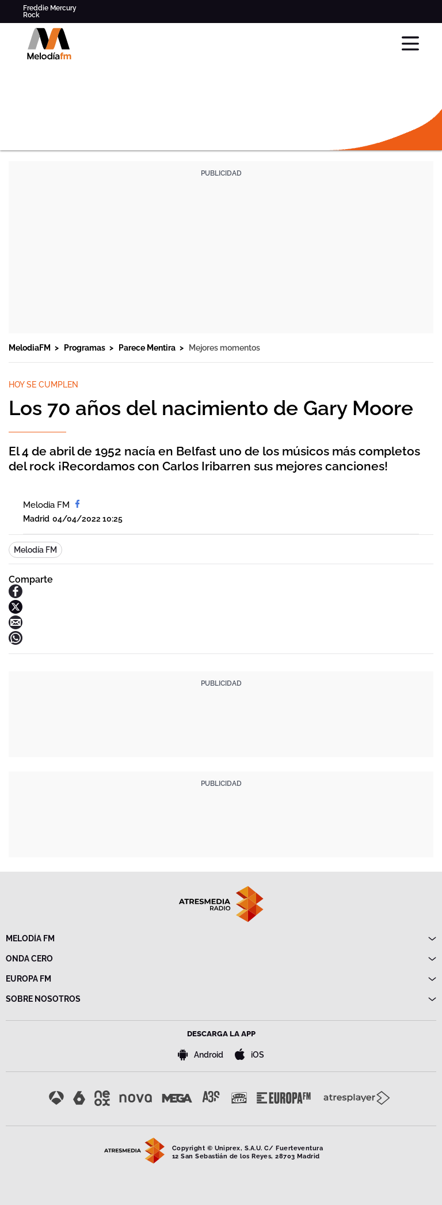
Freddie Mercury (50, 8)
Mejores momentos (224, 347)
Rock (31, 15)
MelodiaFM (30, 347)
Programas (85, 347)
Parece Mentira (148, 347)
